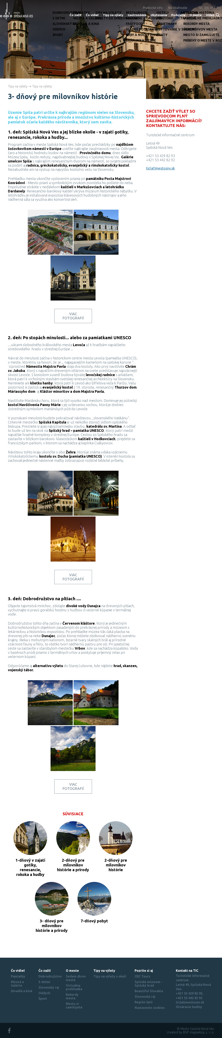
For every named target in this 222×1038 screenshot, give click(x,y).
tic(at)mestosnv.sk (160, 168)
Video (210, 15)
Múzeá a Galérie (17, 983)
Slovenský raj (48, 987)
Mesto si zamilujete (74, 1005)
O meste (195, 15)
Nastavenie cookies (150, 1007)
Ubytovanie (159, 15)
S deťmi (44, 982)
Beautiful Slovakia (149, 991)
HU (213, 8)
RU (219, 8)
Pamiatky (18, 976)
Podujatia (178, 15)
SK (201, 8)
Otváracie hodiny (189, 1007)
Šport (42, 998)
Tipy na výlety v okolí (109, 976)
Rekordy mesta (72, 996)
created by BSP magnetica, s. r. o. (190, 1032)
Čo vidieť (92, 15)
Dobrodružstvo (50, 976)
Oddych (44, 993)
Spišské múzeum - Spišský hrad (149, 983)
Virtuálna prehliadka (74, 987)
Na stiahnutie (177, 8)
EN (207, 8)
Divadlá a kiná (21, 991)
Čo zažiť (76, 15)
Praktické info (153, 8)
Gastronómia (137, 15)
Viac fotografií (73, 316)
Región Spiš (144, 1002)
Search (217, 15)
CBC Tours (142, 976)
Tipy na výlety (113, 15)
